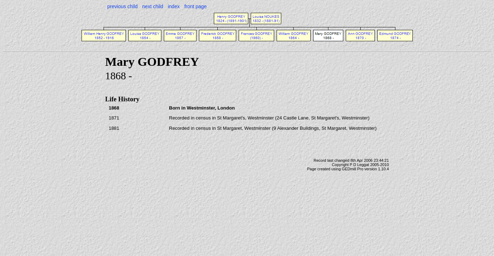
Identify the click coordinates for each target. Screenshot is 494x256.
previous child (122, 6)
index (173, 6)
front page (195, 6)
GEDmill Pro (352, 169)
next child (152, 6)
